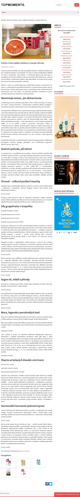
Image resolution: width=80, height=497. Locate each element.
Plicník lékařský (67, 70)
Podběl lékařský (67, 79)
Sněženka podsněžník (67, 37)
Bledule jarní (66, 42)
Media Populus (5, 493)
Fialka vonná (67, 60)
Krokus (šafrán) (67, 46)
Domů (3, 20)
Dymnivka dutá (67, 75)
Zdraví (9, 20)
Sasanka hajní (66, 65)
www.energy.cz (25, 451)
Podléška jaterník (66, 56)
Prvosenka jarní (67, 51)
